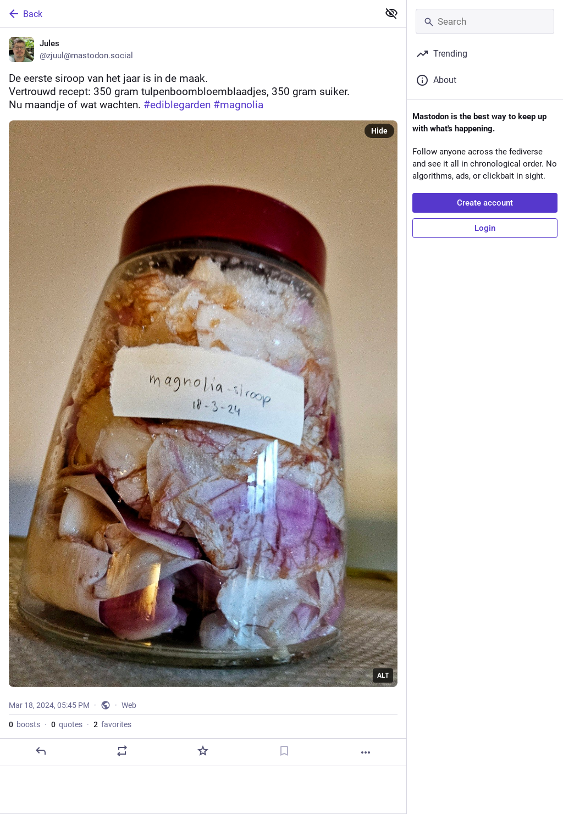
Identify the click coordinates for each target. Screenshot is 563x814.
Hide (379, 130)
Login (484, 228)
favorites (112, 724)
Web (129, 705)
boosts (24, 724)
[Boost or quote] (122, 750)
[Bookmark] (284, 750)
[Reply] (40, 750)
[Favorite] (202, 750)
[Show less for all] (391, 13)
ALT (383, 675)
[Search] (485, 21)
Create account (485, 203)
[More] (365, 752)
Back (24, 13)
